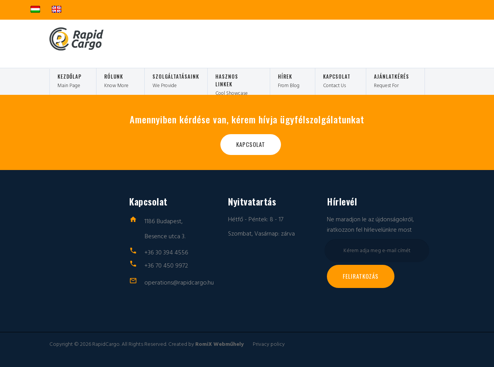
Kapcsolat (250, 144)
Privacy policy (269, 344)
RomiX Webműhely (219, 344)
